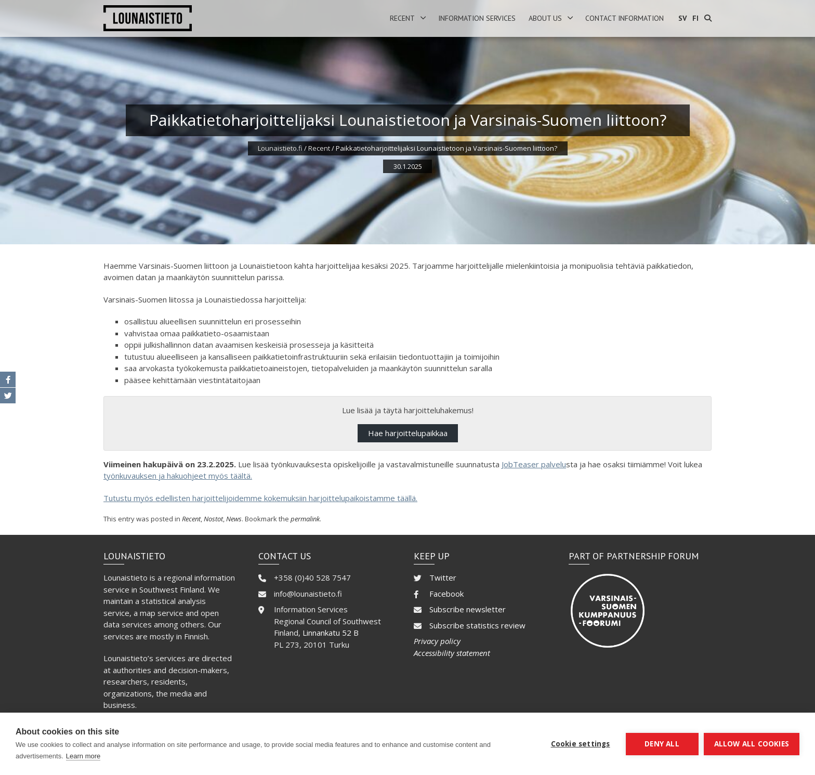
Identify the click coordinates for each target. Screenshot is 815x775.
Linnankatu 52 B (331, 632)
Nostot (213, 518)
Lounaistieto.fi (280, 148)
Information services (477, 18)
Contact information (624, 18)
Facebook (446, 593)
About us (545, 18)
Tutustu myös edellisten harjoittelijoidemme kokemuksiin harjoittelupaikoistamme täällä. (260, 498)
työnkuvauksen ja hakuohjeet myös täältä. (177, 475)
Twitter (442, 577)
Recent (402, 18)
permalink (305, 518)
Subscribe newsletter (467, 609)
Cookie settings (580, 743)
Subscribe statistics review (477, 625)
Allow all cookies (751, 743)
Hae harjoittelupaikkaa (408, 433)
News (234, 518)
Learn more (83, 756)
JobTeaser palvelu (534, 464)
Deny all (662, 743)
